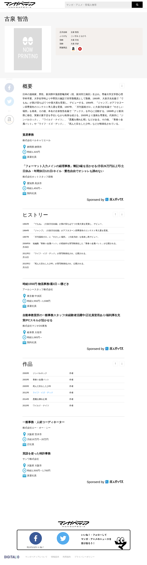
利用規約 (67, 557)
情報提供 (55, 557)
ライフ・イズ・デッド (43, 392)
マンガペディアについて (36, 557)
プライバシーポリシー (84, 557)
